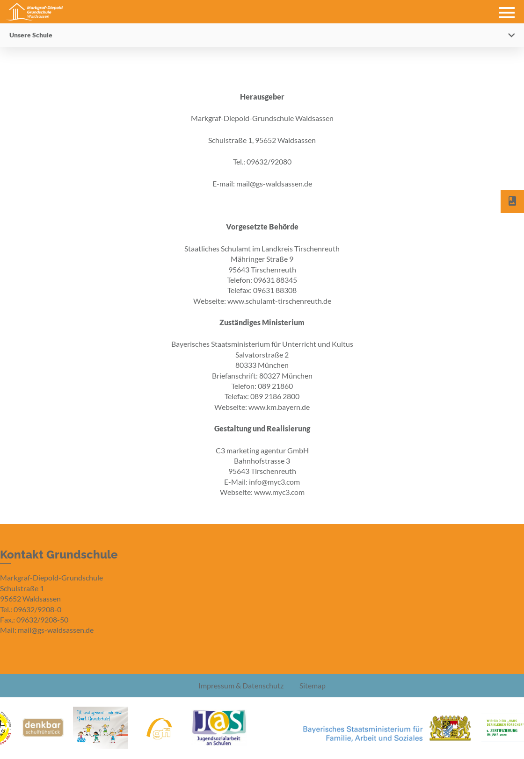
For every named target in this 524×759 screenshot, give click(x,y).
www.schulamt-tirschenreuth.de (279, 300)
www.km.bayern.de (279, 406)
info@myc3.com (274, 481)
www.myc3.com (279, 491)
